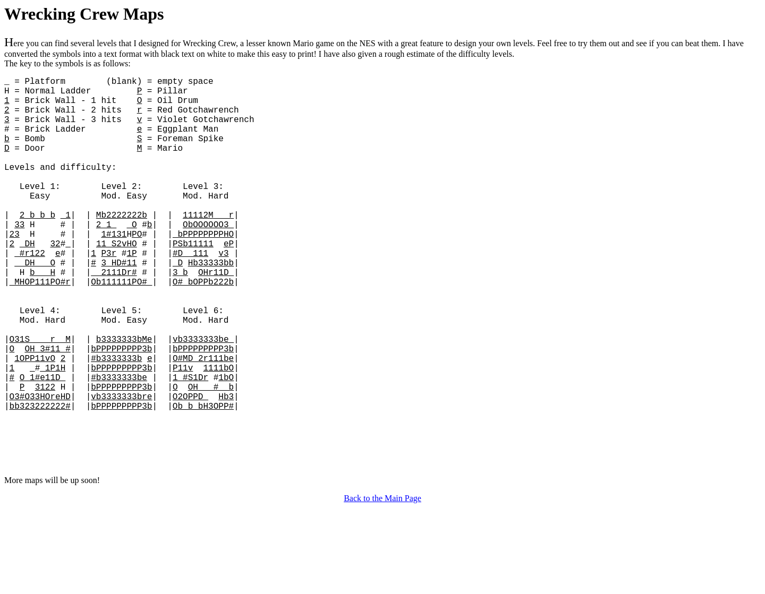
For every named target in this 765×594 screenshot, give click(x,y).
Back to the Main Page (382, 584)
